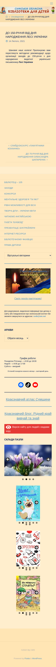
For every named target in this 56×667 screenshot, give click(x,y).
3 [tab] (30, 479)
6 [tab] (36, 523)
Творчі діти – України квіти (20, 211)
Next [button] (48, 459)
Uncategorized (17, 17)
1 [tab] (23, 479)
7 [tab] (26, 524)
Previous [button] (8, 459)
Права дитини (12, 245)
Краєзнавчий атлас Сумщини (28, 399)
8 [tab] (30, 524)
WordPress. (37, 658)
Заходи (8, 188)
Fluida (27, 658)
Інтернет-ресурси (15, 234)
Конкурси (10, 194)
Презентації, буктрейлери (19, 228)
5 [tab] (33, 523)
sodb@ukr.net (39, 316)
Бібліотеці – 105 (13, 182)
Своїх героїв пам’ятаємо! (28, 298)
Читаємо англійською (17, 216)
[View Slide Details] (28, 460)
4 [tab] (33, 479)
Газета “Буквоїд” (13, 222)
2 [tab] (26, 479)
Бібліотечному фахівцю (18, 239)
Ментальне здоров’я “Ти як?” (21, 199)
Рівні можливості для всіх (20, 205)
